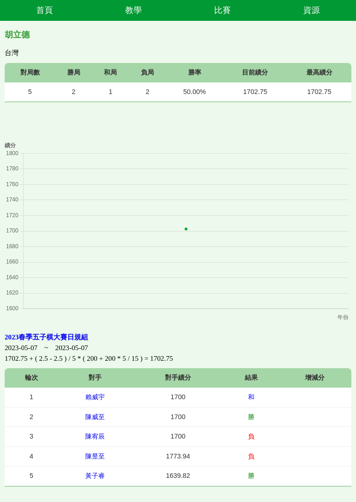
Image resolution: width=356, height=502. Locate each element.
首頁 (44, 10)
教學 (133, 10)
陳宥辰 (95, 436)
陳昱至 (95, 456)
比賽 (222, 10)
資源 (311, 10)
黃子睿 (95, 475)
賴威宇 (95, 397)
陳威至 (95, 416)
